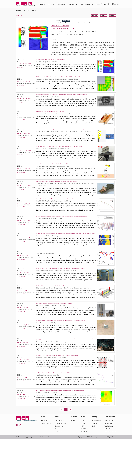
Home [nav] (42, 4)
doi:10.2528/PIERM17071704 (26, 250)
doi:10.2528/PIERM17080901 (26, 83)
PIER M (33, 10)
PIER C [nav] (83, 443)
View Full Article (71, 25)
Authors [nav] (72, 437)
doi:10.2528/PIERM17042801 (26, 269)
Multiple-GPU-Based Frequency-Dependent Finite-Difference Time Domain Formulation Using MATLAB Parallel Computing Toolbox (65, 245)
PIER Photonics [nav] (86, 4)
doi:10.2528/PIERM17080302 (26, 138)
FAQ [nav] (93, 443)
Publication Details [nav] (60, 440)
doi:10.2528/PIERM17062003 (26, 156)
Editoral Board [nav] (108, 440)
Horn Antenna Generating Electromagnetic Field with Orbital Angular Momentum (63, 316)
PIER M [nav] (83, 446)
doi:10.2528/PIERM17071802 (26, 231)
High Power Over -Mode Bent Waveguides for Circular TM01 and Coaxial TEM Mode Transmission (65, 78)
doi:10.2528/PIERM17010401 (26, 120)
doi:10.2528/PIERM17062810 (26, 304)
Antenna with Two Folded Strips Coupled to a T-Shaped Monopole (73, 22)
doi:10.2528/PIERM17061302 (26, 358)
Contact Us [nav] (58, 449)
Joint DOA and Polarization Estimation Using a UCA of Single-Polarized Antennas (63, 389)
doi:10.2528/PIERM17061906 (26, 286)
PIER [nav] (82, 437)
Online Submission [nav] (110, 446)
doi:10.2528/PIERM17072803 (26, 102)
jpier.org (36, 454)
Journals (26, 10)
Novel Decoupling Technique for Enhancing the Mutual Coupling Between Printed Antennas (63, 187)
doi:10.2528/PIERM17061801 (26, 395)
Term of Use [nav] (96, 440)
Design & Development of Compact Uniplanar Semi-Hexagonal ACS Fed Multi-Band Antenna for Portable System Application (64, 133)
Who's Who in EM (45, 454)
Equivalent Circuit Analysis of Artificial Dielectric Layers (55, 263)
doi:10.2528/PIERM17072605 (26, 213)
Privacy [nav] (94, 434)
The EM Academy (21, 454)
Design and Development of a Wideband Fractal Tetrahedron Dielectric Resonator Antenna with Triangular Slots (63, 334)
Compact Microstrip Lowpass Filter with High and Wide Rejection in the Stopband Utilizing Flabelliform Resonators (64, 97)
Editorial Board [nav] (59, 443)
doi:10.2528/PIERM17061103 (26, 339)
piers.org (29, 454)
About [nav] (51, 4)
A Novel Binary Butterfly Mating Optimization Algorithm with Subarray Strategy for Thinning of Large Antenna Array (64, 227)
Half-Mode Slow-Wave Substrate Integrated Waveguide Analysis (57, 114)
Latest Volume (83, 15)
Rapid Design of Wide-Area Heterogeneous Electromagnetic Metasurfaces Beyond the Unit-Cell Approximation (64, 408)
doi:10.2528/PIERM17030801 (26, 322)
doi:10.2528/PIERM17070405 (26, 412)
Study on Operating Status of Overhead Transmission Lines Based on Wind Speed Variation (63, 208)
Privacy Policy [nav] (96, 437)
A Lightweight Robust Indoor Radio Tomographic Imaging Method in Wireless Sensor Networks (65, 372)
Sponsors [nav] (57, 446)
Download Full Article (58, 25)
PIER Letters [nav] (84, 449)
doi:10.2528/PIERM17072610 (26, 192)
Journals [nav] (73, 4)
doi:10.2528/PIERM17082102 (61, 34)
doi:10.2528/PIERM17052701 (26, 376)
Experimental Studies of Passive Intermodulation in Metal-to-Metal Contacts (61, 299)
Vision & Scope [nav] (109, 437)
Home (20, 10)
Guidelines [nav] (62, 4)
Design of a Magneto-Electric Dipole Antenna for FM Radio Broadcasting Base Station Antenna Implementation (65, 281)
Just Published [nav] (108, 443)
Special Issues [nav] (45, 437)
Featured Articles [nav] (46, 440)
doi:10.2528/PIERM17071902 (26, 175)
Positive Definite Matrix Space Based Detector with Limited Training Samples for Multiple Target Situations (63, 151)
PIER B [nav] (83, 440)
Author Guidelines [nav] (110, 449)
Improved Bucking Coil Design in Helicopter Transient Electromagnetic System (62, 169)
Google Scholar (78, 34)
